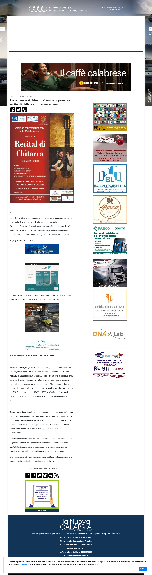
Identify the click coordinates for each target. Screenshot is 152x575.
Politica (42, 56)
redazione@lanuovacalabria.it (81, 556)
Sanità (49, 56)
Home (15, 55)
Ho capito (143, 569)
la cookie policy (24, 564)
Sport (76, 56)
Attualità (58, 56)
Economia (67, 56)
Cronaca (33, 56)
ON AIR (133, 56)
